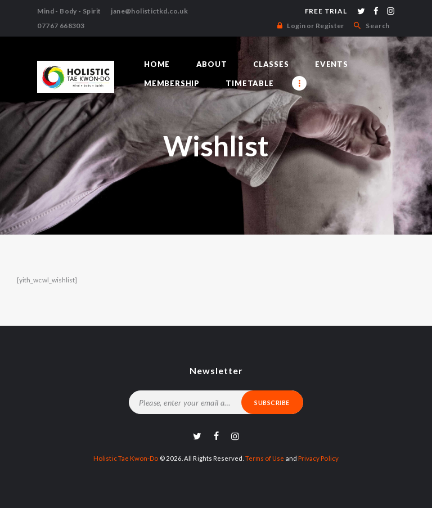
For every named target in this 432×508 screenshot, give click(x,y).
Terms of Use (263, 458)
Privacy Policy (316, 458)
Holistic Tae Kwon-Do (127, 458)
